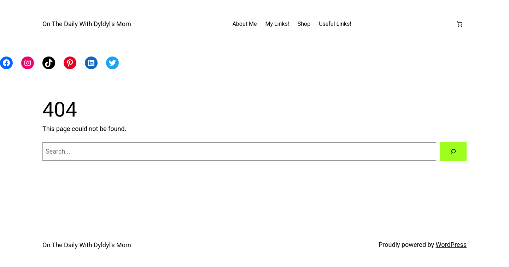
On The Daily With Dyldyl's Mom (86, 24)
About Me (244, 23)
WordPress (451, 244)
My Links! (277, 23)
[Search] (453, 151)
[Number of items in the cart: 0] (459, 24)
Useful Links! (335, 23)
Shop (304, 23)
